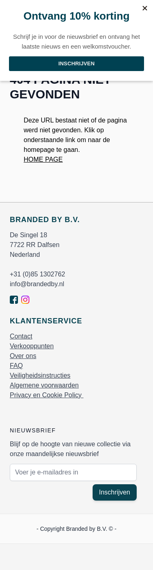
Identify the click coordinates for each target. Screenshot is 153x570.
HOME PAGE (43, 159)
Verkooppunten (32, 346)
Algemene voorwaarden (44, 385)
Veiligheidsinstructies (40, 375)
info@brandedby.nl (37, 284)
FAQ (16, 365)
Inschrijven (114, 492)
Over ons (23, 355)
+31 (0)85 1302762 (37, 274)
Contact (21, 336)
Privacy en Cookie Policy (47, 395)
